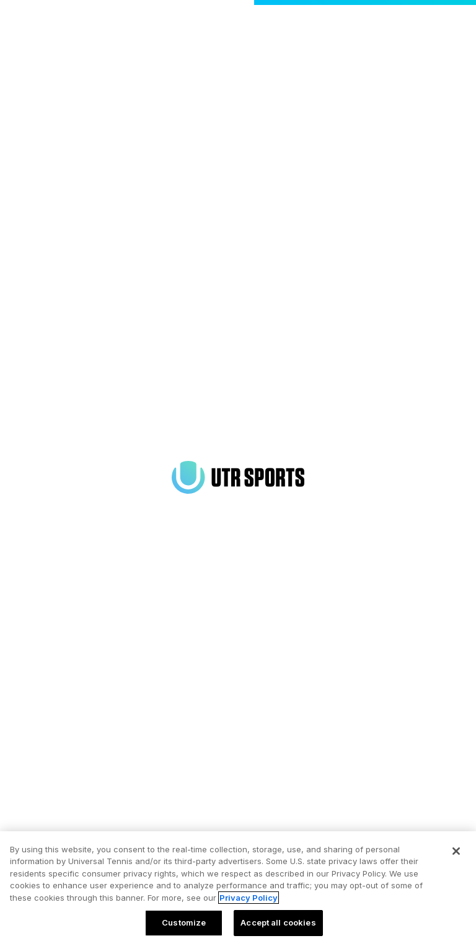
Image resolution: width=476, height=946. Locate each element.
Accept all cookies (277, 922)
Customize (184, 922)
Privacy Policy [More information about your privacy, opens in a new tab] (248, 898)
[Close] (456, 851)
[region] (238, 888)
